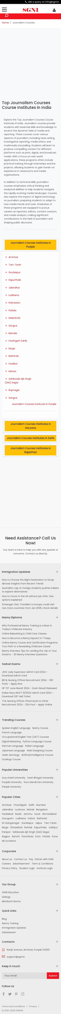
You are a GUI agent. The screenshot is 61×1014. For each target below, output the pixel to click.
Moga (10, 348)
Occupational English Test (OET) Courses (25, 737)
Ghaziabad (16, 827)
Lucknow (20, 809)
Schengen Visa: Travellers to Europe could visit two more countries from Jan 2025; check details (30, 606)
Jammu (27, 814)
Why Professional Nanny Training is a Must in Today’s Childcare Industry (27, 627)
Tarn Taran (13, 264)
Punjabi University (12, 782)
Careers (6, 863)
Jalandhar (12, 287)
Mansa (10, 371)
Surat (37, 814)
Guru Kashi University (14, 777)
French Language (12, 732)
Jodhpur (53, 827)
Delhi (31, 805)
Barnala (11, 333)
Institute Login (45, 868)
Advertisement (21, 863)
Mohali (30, 809)
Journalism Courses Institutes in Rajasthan (30, 450)
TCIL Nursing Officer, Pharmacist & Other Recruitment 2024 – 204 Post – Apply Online (27, 702)
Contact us (20, 859)
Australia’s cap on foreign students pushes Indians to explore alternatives (30, 589)
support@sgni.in (16, 956)
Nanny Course (40, 728)
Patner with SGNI (44, 859)
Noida (18, 814)
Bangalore (41, 809)
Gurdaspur (12, 272)
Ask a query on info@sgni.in (43, 1)
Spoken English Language (16, 728)
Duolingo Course (11, 759)
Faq (31, 859)
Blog (4, 919)
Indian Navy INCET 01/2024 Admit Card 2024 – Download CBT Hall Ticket (28, 694)
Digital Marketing (11, 741)
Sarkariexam (9, 932)
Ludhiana (12, 295)
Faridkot (11, 363)
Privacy (33, 1006)
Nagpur (6, 836)
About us (7, 859)
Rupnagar (12, 390)
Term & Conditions (42, 863)
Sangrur (11, 325)
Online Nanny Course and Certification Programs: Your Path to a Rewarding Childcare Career (30, 644)
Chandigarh (20, 805)
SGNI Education (10, 892)
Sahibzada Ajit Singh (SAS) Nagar (31, 832)
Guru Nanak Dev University (38, 782)
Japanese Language (13, 750)
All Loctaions (9, 840)
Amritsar (11, 257)
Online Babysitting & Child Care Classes (24, 633)
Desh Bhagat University (40, 777)
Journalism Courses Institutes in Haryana (30, 426)
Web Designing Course (40, 750)
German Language (12, 746)
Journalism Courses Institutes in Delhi (30, 438)
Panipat (6, 832)
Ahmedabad (49, 814)
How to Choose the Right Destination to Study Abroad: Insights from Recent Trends (28, 581)
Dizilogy (6, 897)
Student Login (27, 868)
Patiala (10, 310)
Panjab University (11, 786)
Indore (31, 818)
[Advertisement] (30, 64)
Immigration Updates (14, 927)
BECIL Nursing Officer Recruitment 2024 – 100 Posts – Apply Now (27, 682)
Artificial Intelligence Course (37, 755)
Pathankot (12, 302)
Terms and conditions (13, 1006)
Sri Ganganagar (11, 823)
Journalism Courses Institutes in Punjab (30, 245)
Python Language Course (37, 741)
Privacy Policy (9, 868)
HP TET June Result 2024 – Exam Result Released (29, 688)
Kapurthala (13, 280)
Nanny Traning (10, 923)
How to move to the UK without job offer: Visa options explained (28, 598)
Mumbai (41, 805)
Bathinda (12, 356)
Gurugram (8, 818)
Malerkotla (12, 318)
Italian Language (34, 746)
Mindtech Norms (11, 901)
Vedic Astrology (11, 755)
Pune (55, 836)
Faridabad (7, 814)
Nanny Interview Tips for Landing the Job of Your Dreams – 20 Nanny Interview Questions (29, 652)
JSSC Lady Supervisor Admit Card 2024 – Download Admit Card (25, 673)
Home (5, 22)
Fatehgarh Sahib (16, 340)
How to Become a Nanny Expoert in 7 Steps (26, 638)
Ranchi (16, 836)
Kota (38, 836)
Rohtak (28, 827)
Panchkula (27, 836)
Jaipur (38, 823)
